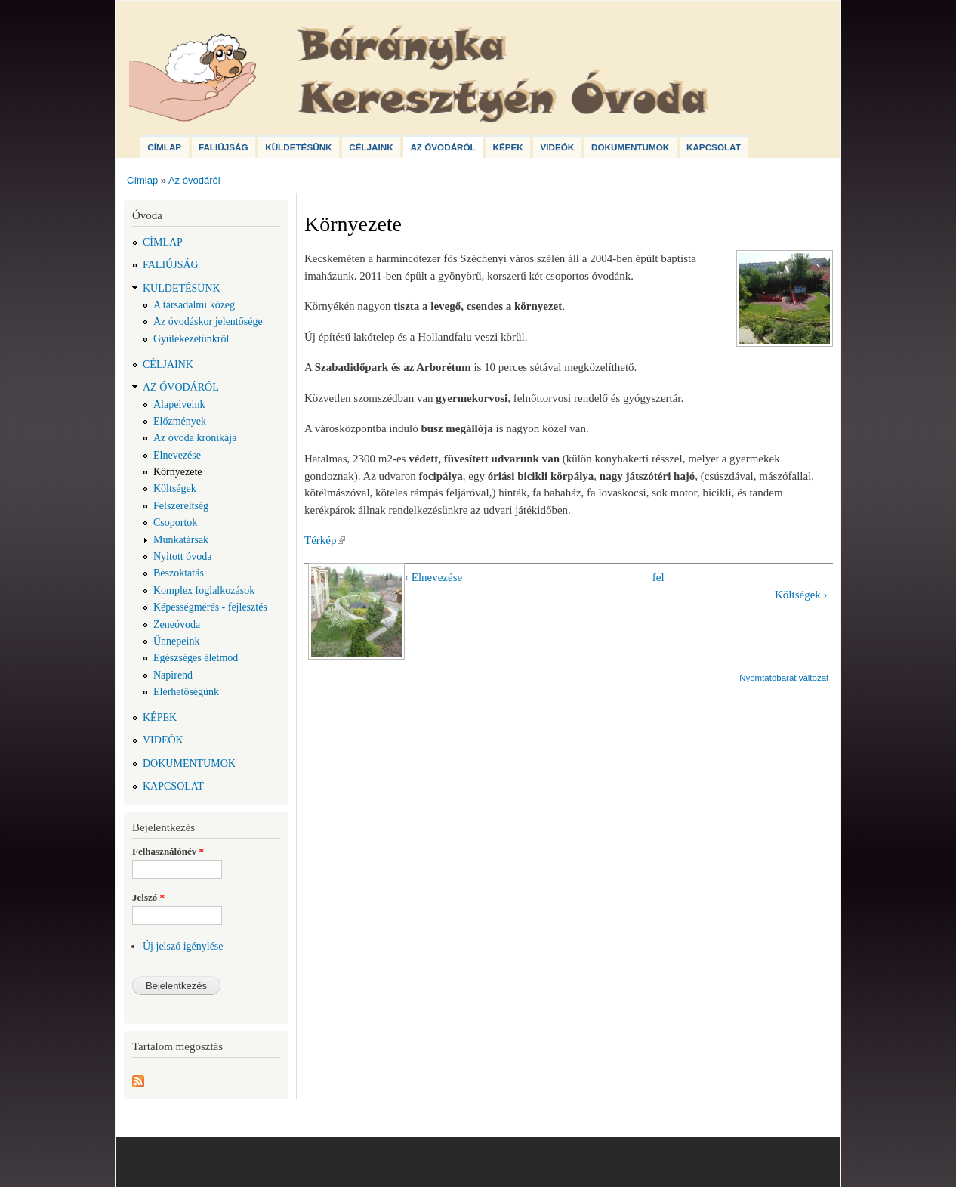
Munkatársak (180, 540)
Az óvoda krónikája (194, 438)
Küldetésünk (298, 147)
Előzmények (179, 421)
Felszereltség (180, 506)
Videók (557, 147)
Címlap (164, 147)
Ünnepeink (176, 641)
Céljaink (371, 147)
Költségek (174, 488)
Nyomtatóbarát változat (783, 677)
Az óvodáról (442, 147)
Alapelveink (179, 404)
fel (658, 577)
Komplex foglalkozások (203, 590)
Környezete (177, 472)
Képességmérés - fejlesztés (210, 607)
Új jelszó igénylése (183, 946)
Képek (507, 147)
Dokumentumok (630, 147)
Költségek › (801, 595)
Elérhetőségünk (186, 691)
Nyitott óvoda (182, 556)
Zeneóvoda (176, 624)
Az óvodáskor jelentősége (208, 321)
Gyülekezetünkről (191, 339)
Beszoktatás (178, 573)
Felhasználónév (168, 851)
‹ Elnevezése (433, 577)
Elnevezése (177, 455)
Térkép (324, 540)
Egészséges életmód (195, 657)
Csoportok (175, 522)
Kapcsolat (713, 147)
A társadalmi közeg (194, 305)
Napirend (173, 675)
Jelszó (148, 897)
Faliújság (223, 147)
